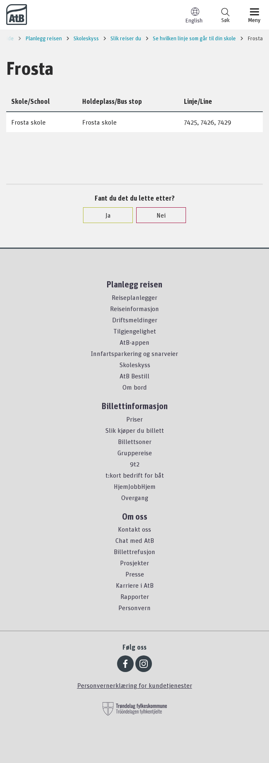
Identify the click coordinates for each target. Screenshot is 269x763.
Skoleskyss (134, 365)
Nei (157, 215)
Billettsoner (135, 441)
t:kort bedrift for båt (134, 475)
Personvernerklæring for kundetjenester (134, 685)
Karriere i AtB (135, 585)
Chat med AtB (134, 540)
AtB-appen (134, 342)
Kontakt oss (134, 529)
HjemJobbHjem (135, 486)
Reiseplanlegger (134, 297)
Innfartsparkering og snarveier (134, 353)
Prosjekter (134, 563)
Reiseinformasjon (134, 308)
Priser (134, 419)
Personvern (134, 608)
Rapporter (134, 596)
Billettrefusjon (134, 551)
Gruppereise (134, 453)
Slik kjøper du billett (134, 430)
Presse (134, 574)
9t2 (134, 464)
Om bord (134, 387)
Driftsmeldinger (134, 320)
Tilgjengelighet (134, 331)
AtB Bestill (134, 376)
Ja (104, 215)
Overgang (134, 497)
